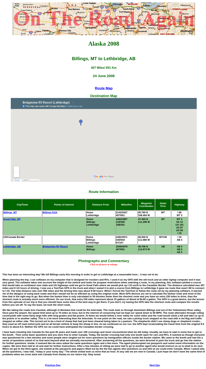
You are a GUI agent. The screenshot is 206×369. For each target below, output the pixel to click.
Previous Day (52, 365)
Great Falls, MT (12, 219)
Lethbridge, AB (12, 246)
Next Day (154, 365)
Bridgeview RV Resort (55, 246)
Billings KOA (50, 212)
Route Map (104, 88)
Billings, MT (10, 212)
